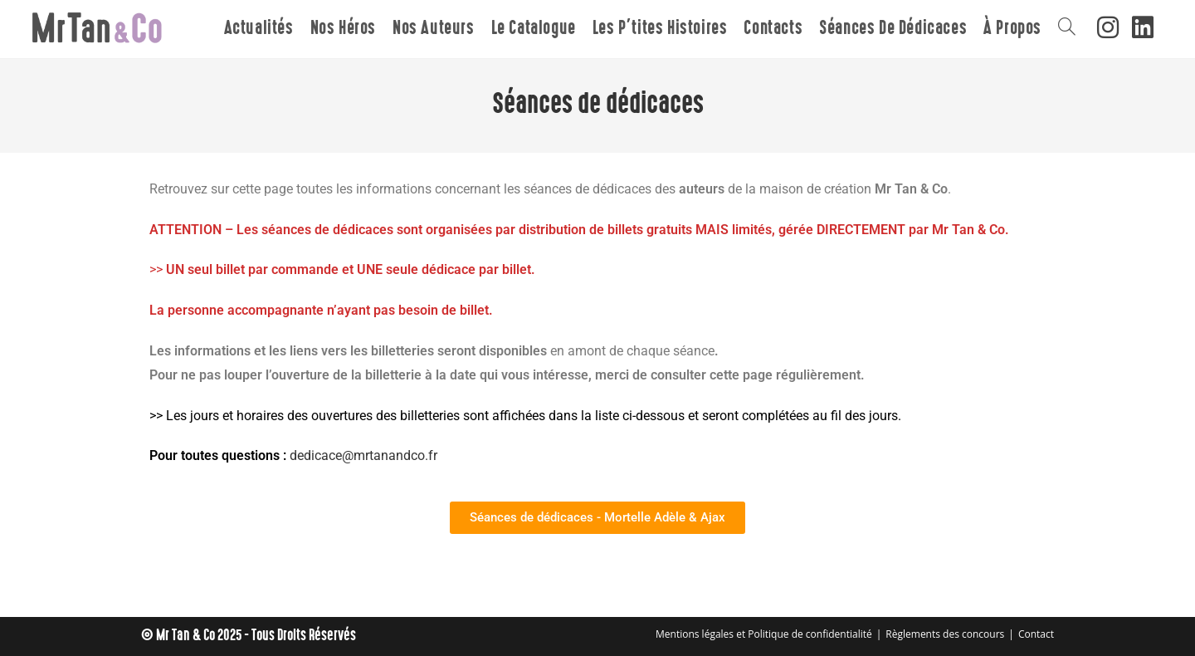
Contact (1036, 634)
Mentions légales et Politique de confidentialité (764, 634)
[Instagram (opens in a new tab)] (1107, 27)
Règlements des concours (944, 634)
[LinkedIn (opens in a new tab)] (1142, 27)
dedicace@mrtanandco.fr (363, 455)
